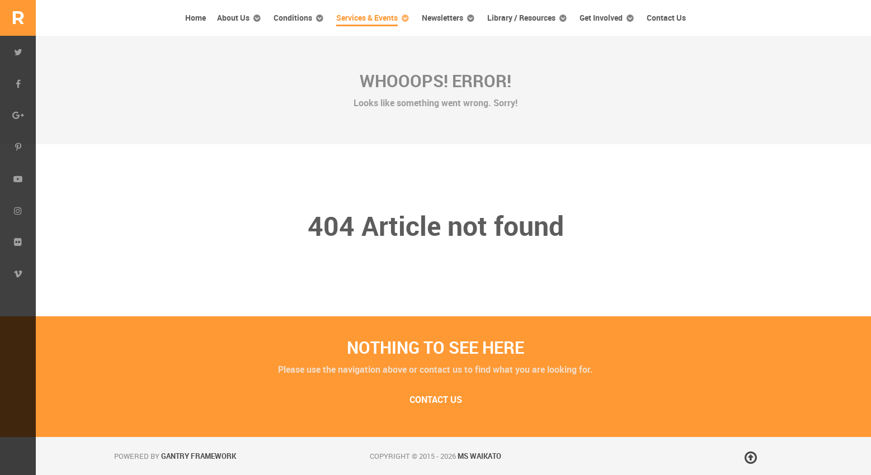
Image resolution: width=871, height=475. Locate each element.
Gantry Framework (198, 456)
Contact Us (435, 400)
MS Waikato (479, 456)
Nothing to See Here (435, 348)
